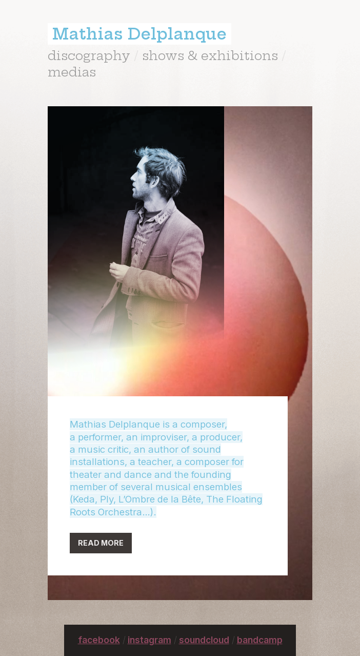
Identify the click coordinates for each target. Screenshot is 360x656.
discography (89, 55)
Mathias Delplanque (139, 34)
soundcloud (204, 639)
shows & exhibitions (210, 55)
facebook (99, 639)
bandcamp (260, 639)
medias (72, 72)
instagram (149, 639)
